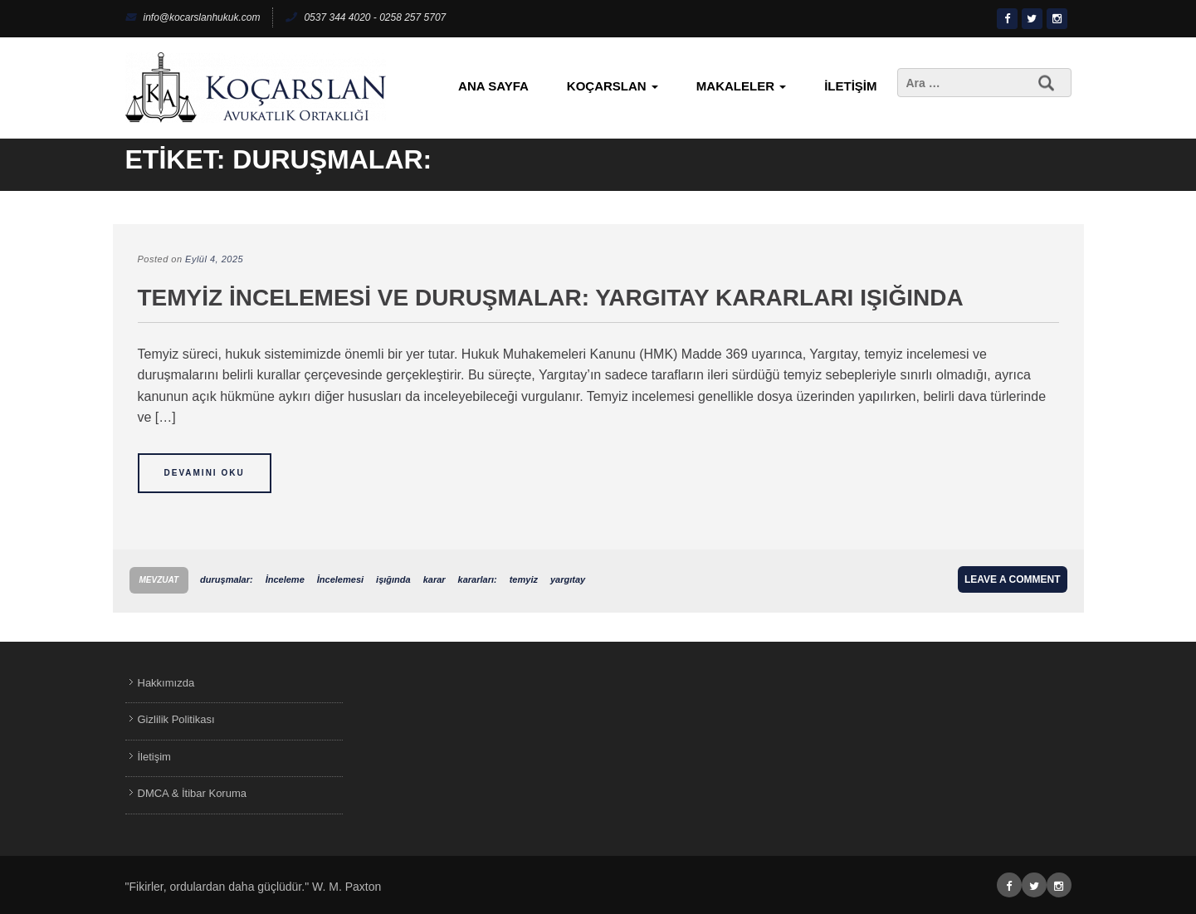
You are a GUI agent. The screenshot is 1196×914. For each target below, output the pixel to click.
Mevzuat (159, 579)
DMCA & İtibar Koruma (192, 793)
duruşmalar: (226, 579)
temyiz (524, 579)
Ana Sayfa (493, 86)
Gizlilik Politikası (176, 719)
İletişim (850, 86)
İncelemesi (340, 579)
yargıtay (567, 579)
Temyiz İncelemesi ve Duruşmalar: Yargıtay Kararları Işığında (551, 297)
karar (434, 579)
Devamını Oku (204, 472)
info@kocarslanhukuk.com (193, 17)
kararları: (477, 579)
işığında (393, 579)
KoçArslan (612, 86)
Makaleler (741, 86)
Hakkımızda (166, 683)
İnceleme (285, 579)
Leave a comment (1012, 579)
